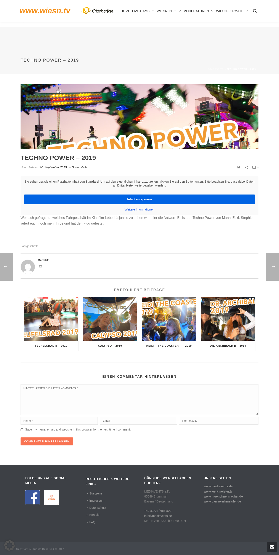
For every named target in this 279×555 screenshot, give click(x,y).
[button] (9, 545)
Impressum (95, 500)
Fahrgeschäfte (29, 246)
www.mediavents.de (218, 486)
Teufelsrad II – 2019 (51, 345)
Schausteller (80, 167)
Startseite (215, 69)
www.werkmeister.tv (218, 491)
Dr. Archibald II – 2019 (228, 345)
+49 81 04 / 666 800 (157, 510)
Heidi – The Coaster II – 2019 (169, 345)
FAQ (91, 522)
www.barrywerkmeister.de (222, 501)
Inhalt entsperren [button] (139, 199)
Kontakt (93, 515)
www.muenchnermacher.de (223, 496)
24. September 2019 (53, 167)
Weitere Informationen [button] (139, 209)
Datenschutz (96, 507)
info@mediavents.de (158, 516)
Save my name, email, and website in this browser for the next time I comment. (78, 429)
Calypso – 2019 (110, 345)
